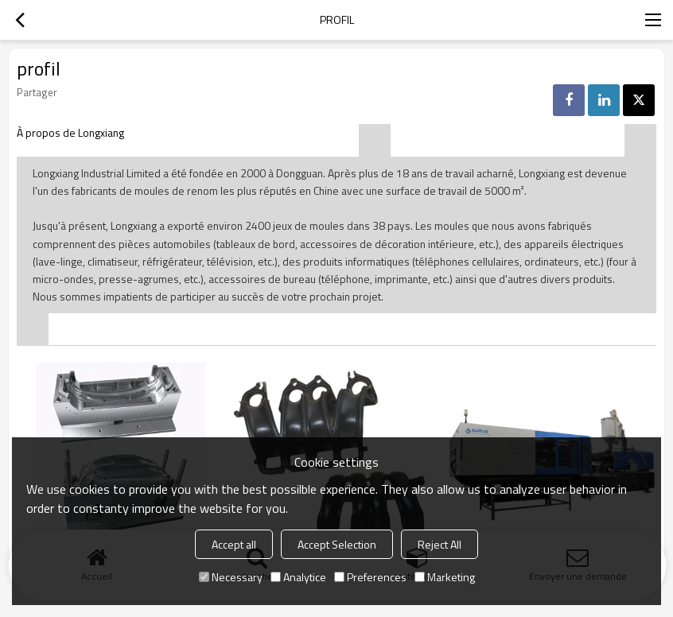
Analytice (298, 576)
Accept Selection (337, 544)
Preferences (370, 576)
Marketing (444, 576)
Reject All (439, 544)
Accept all (234, 544)
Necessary (231, 576)
